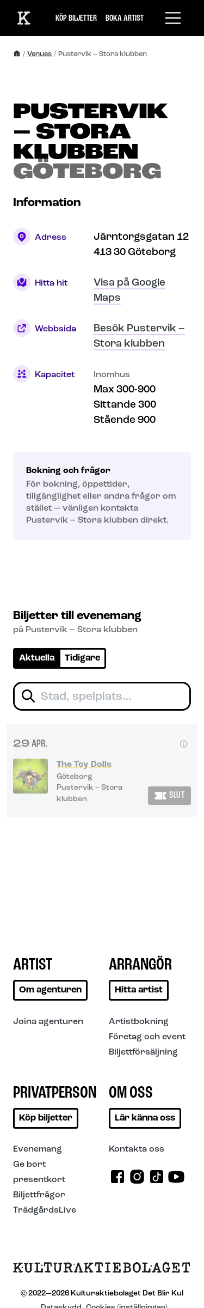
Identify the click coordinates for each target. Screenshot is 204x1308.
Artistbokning (139, 1022)
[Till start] (24, 17)
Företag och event (147, 1037)
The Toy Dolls (84, 764)
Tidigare (82, 658)
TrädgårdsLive (44, 1210)
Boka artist (125, 18)
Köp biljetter (76, 18)
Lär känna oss (145, 1118)
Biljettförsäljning (143, 1052)
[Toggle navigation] (173, 18)
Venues (39, 54)
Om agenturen (50, 990)
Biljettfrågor (39, 1195)
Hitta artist (139, 990)
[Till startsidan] (102, 1272)
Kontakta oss (136, 1149)
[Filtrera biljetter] (102, 696)
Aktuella (36, 658)
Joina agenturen (48, 1022)
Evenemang (37, 1149)
